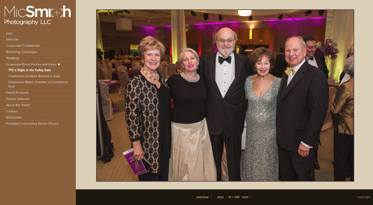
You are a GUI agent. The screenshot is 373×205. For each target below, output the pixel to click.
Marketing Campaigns (21, 52)
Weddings (13, 58)
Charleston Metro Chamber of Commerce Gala (38, 84)
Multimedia (14, 117)
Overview (202, 197)
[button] (202, 197)
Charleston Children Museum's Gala (34, 76)
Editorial (14, 39)
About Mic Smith (18, 105)
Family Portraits (17, 93)
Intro (9, 33)
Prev (218, 197)
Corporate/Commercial (25, 46)
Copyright (363, 197)
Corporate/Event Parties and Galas (33, 64)
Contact (12, 111)
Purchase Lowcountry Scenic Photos (32, 124)
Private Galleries (18, 99)
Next (247, 197)
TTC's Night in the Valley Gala (29, 70)
